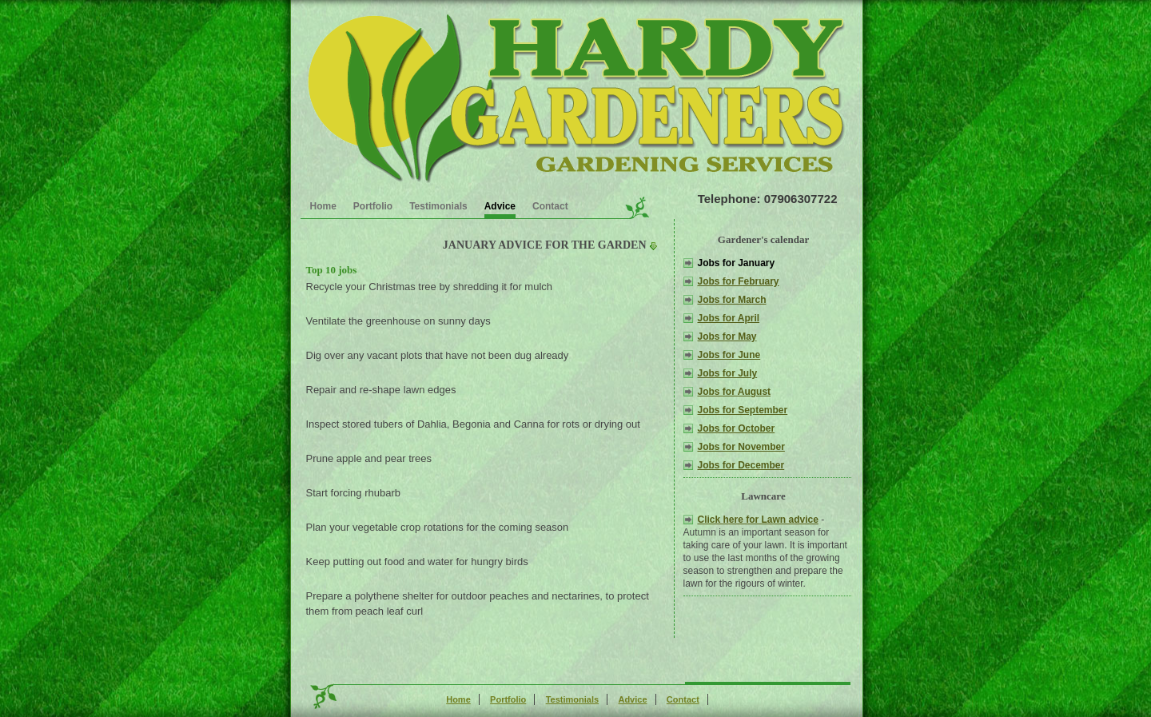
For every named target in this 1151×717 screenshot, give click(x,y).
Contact (550, 206)
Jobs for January (736, 263)
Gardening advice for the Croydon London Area (573, 96)
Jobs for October (736, 428)
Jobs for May (727, 336)
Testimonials (438, 206)
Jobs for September (743, 410)
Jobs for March (732, 299)
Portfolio (372, 206)
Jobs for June (729, 354)
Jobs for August (734, 391)
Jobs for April (729, 318)
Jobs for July (728, 373)
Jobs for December (741, 465)
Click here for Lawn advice (758, 519)
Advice (500, 206)
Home (323, 206)
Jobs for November (741, 446)
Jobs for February (738, 281)
